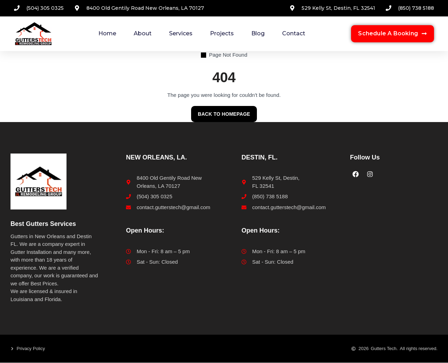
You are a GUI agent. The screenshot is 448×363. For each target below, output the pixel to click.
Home (107, 33)
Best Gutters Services (43, 224)
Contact (293, 33)
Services (180, 33)
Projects (222, 33)
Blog (258, 33)
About (143, 33)
